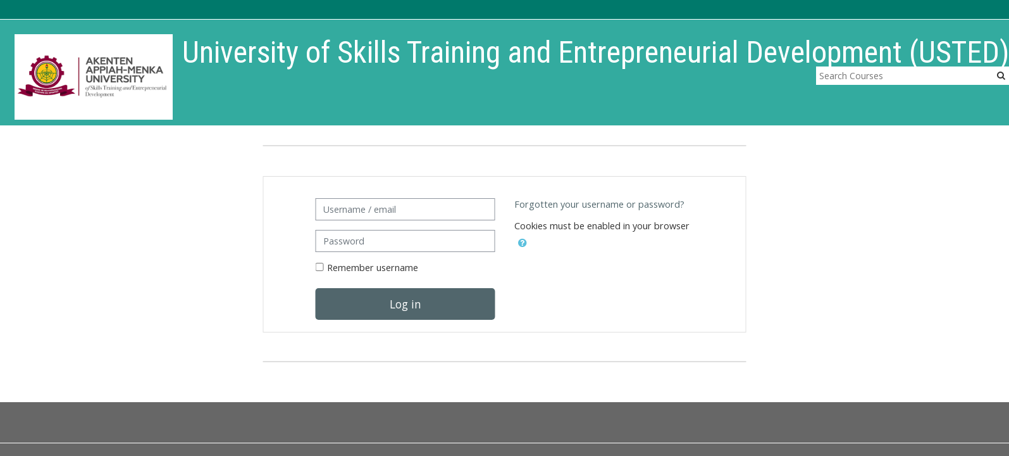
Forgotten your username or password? (599, 204)
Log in (405, 304)
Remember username (372, 268)
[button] (522, 241)
